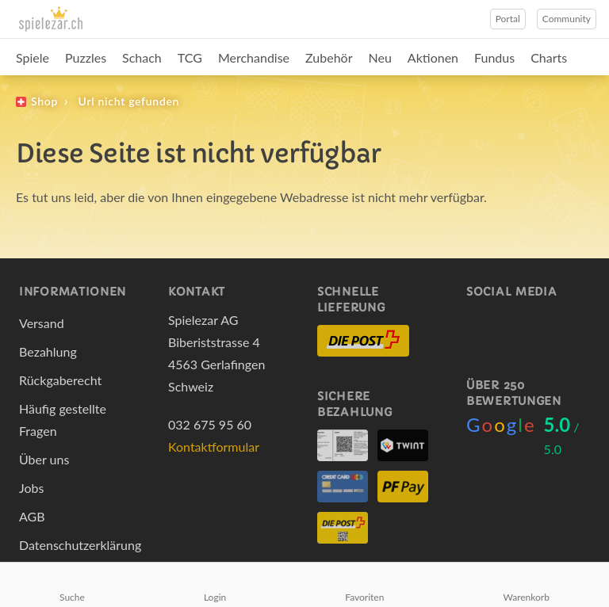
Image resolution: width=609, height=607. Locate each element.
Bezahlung (48, 351)
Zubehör (328, 57)
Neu (380, 57)
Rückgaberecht (60, 379)
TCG (190, 57)
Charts (548, 57)
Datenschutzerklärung (80, 544)
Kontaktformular (213, 446)
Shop (44, 101)
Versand (41, 322)
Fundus (494, 57)
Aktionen (433, 57)
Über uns (44, 459)
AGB (32, 516)
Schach (142, 57)
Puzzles (85, 57)
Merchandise (253, 57)
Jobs (31, 487)
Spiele (32, 57)
